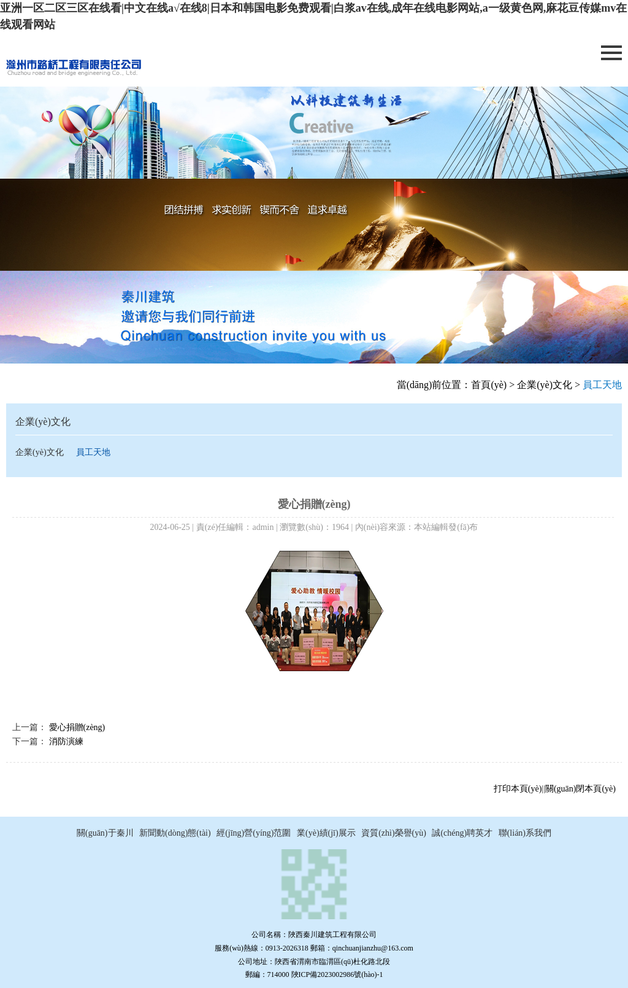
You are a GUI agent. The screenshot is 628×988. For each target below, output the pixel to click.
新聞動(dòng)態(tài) (175, 833)
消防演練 (66, 741)
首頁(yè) (489, 384)
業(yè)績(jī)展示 (326, 833)
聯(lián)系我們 (525, 833)
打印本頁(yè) (518, 788)
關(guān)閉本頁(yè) (580, 788)
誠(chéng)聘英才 (462, 833)
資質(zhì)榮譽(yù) (393, 833)
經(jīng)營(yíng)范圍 (253, 833)
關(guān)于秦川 (105, 833)
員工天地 (93, 452)
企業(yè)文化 (544, 384)
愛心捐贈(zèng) (77, 727)
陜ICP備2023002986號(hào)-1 (337, 974)
